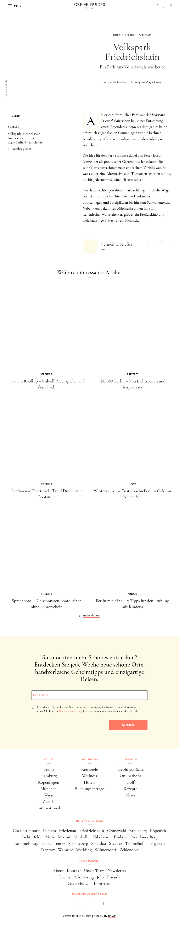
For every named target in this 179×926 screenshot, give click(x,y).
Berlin (48, 769)
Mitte (50, 837)
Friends (113, 877)
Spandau (98, 843)
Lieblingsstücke (130, 769)
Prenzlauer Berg (143, 837)
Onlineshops (130, 775)
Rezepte (130, 788)
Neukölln (82, 837)
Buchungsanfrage (89, 788)
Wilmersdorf (105, 849)
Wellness (89, 775)
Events (64, 877)
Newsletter (117, 870)
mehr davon (91, 615)
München (49, 788)
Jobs (100, 877)
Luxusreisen (89, 759)
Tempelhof (134, 843)
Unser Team (94, 870)
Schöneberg (78, 843)
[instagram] (84, 904)
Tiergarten (156, 843)
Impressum (103, 883)
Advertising (84, 877)
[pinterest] (94, 904)
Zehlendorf (129, 849)
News (130, 795)
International (48, 808)
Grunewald (116, 830)
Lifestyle (130, 759)
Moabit (64, 837)
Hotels (89, 782)
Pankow (120, 837)
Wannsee (65, 849)
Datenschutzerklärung (70, 711)
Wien (48, 795)
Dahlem (49, 830)
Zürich (48, 801)
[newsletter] (104, 904)
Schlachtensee (53, 843)
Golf (130, 782)
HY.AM (112, 916)
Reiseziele (89, 769)
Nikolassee (102, 837)
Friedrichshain (91, 830)
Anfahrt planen (21, 149)
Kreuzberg (138, 830)
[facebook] (74, 904)
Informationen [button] (89, 860)
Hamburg (48, 775)
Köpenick (158, 830)
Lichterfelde (32, 837)
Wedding (84, 849)
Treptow (47, 849)
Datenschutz (77, 883)
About (58, 870)
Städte (48, 759)
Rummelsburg (26, 843)
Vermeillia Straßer (114, 82)
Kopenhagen (48, 782)
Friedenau (67, 830)
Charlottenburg (26, 830)
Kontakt (74, 870)
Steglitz (115, 843)
